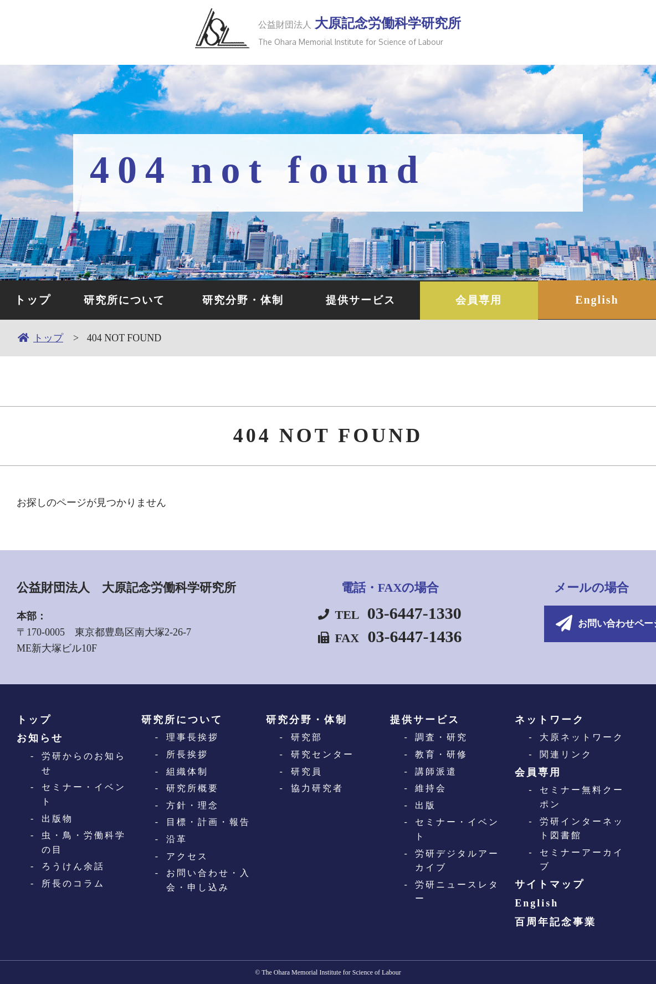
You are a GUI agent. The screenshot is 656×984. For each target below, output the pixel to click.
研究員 (306, 771)
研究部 (306, 737)
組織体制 (187, 771)
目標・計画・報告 (208, 822)
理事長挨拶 (192, 737)
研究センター (322, 753)
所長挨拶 (187, 753)
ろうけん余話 (73, 866)
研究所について (124, 300)
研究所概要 (192, 787)
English (596, 300)
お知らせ (40, 738)
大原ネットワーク (582, 737)
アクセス (187, 855)
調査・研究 (441, 737)
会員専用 (478, 300)
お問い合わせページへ (545, 624)
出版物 (57, 818)
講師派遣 (436, 771)
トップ (32, 300)
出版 (425, 804)
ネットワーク (550, 719)
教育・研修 (441, 753)
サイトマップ (550, 883)
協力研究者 (317, 787)
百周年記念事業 (555, 921)
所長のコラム (73, 883)
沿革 (176, 838)
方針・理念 (192, 804)
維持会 (431, 787)
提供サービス (360, 300)
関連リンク (566, 753)
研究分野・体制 (242, 300)
